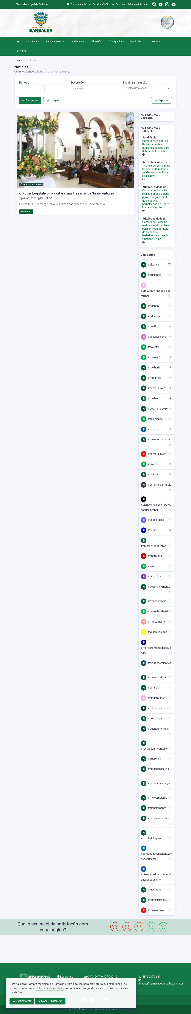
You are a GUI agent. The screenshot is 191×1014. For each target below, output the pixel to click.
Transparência (116, 41)
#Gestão (149, 326)
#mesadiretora (153, 677)
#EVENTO (149, 429)
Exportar (161, 100)
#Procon (149, 464)
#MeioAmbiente (154, 797)
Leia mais (26, 211)
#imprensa (151, 758)
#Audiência (151, 274)
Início (20, 60)
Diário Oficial (97, 41)
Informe (154, 41)
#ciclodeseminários (156, 662)
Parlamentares (55, 41)
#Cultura (149, 474)
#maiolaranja (152, 910)
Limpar (52, 100)
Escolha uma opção (135, 82)
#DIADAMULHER (153, 697)
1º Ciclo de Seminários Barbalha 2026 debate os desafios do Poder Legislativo (156, 171)
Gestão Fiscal (137, 41)
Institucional (32, 41)
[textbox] (147, 88)
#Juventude (151, 889)
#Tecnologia (151, 718)
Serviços (22, 51)
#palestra (150, 346)
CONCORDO (22, 1001)
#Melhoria (150, 367)
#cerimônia (151, 576)
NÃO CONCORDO (50, 1001)
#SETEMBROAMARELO (156, 484)
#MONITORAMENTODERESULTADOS (156, 648)
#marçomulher (153, 621)
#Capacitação (152, 519)
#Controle (150, 687)
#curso (148, 530)
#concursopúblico (155, 818)
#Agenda (150, 305)
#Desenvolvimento (155, 586)
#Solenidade (152, 418)
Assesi (82, 1009)
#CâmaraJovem (153, 388)
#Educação (151, 316)
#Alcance (150, 264)
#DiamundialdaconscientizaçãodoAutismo (156, 874)
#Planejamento (153, 807)
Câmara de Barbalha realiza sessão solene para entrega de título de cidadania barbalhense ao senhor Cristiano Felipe (156, 230)
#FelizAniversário (154, 708)
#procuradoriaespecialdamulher (155, 290)
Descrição (77, 82)
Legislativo (77, 41)
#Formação (151, 357)
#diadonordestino (155, 768)
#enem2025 (152, 555)
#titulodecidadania (155, 439)
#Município (151, 377)
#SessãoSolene (153, 336)
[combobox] (147, 88)
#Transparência (153, 601)
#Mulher (149, 398)
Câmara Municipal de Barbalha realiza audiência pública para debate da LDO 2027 (155, 146)
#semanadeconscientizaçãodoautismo (156, 853)
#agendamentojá (155, 728)
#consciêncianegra (155, 783)
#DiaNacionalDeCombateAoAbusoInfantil (156, 504)
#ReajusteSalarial (154, 611)
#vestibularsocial (154, 631)
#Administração (154, 899)
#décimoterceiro (154, 408)
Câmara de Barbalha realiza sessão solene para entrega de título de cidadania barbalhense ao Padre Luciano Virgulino (155, 199)
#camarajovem (153, 453)
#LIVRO (148, 566)
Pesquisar (30, 100)
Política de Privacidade (49, 988)
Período (24, 82)
